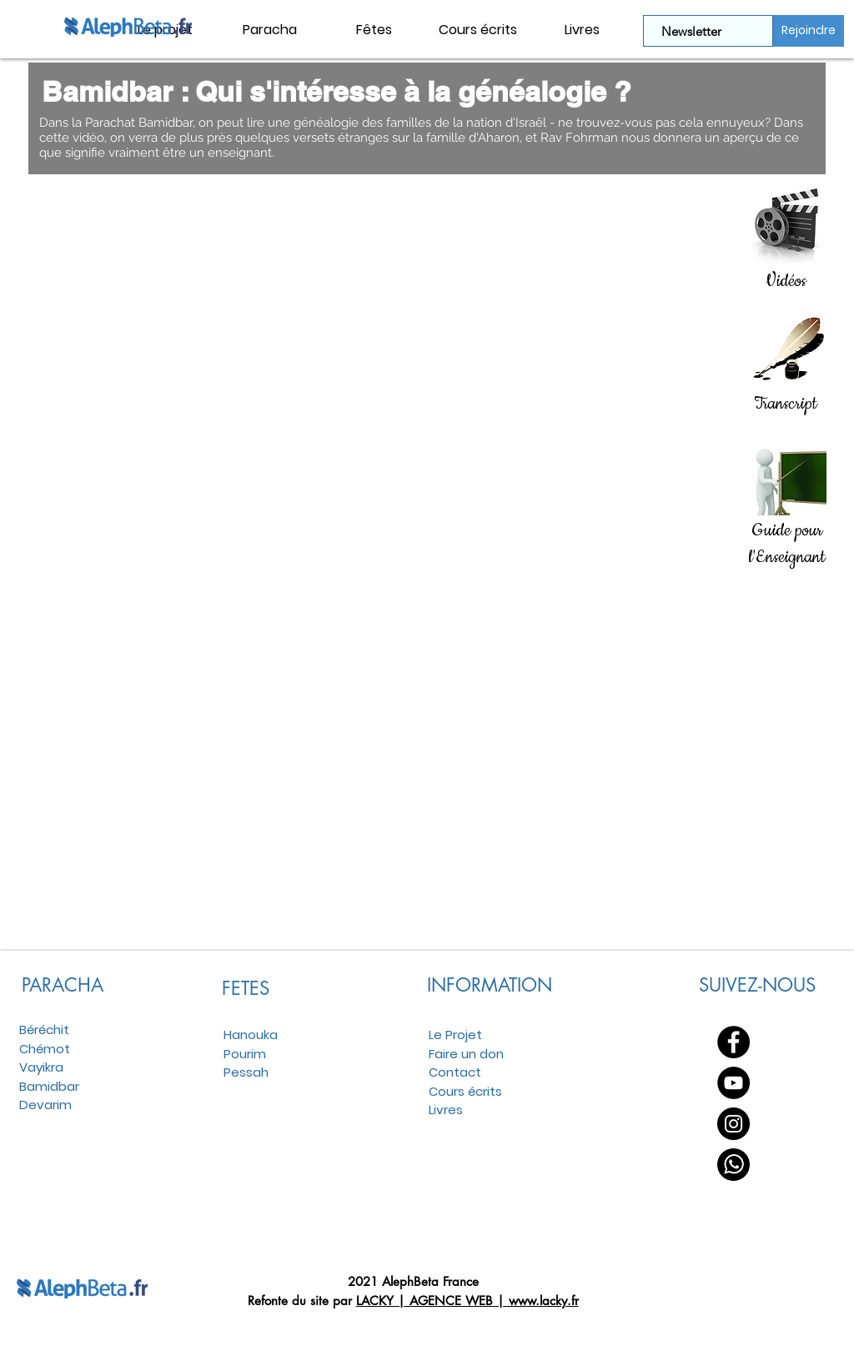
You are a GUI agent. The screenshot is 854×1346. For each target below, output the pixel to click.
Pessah (246, 1072)
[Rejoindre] (808, 31)
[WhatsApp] (733, 1164)
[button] (270, 30)
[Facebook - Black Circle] (733, 1042)
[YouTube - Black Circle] (733, 1083)
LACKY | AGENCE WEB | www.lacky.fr (467, 1300)
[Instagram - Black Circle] (733, 1123)
